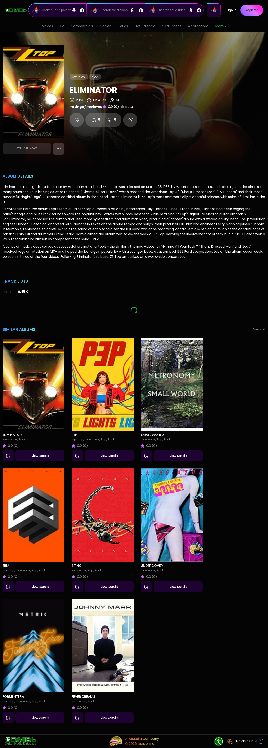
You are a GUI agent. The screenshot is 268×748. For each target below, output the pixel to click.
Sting (77, 565)
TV (62, 26)
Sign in (231, 10)
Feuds (123, 26)
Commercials (82, 26)
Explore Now (27, 148)
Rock (95, 76)
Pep (74, 434)
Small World (152, 434)
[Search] (57, 10)
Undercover (152, 565)
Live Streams (145, 26)
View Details (40, 456)
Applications (198, 26)
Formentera (13, 696)
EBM (6, 565)
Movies (47, 26)
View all (259, 329)
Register (251, 10)
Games (106, 26)
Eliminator (12, 434)
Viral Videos (171, 26)
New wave (78, 76)
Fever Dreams (83, 696)
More (220, 26)
